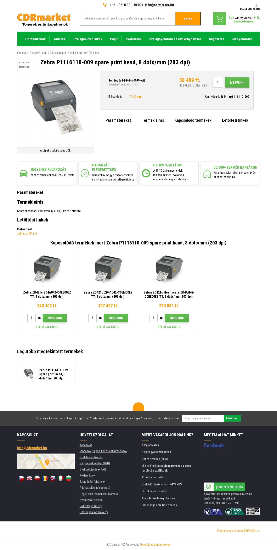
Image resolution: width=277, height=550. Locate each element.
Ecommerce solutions (230, 530)
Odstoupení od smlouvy (94, 512)
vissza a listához (24, 64)
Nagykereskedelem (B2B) (95, 463)
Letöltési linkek (235, 120)
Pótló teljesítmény (91, 506)
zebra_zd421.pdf (27, 233)
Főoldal (21, 52)
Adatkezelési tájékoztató (95, 488)
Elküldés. (232, 418)
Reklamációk (87, 475)
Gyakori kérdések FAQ (93, 469)
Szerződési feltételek (92, 482)
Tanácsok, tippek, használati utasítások (103, 451)
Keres (188, 19)
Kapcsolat (86, 445)
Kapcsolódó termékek (193, 120)
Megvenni (237, 82)
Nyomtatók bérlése (91, 500)
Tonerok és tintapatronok (155, 544)
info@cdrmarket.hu (159, 5)
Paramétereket (118, 120)
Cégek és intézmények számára (99, 494)
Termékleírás (153, 120)
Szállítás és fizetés (91, 457)
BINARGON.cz (252, 530)
